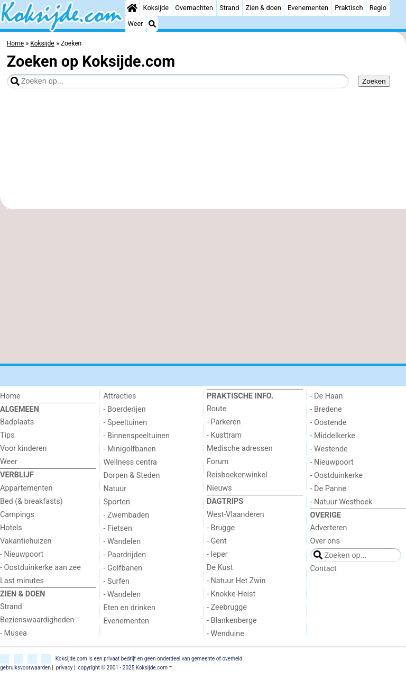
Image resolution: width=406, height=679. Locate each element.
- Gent (217, 541)
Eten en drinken (129, 607)
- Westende (329, 449)
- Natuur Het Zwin (236, 580)
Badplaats (17, 422)
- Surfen (117, 581)
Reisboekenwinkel (237, 474)
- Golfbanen (123, 568)
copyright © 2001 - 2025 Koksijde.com (123, 668)
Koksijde (156, 8)
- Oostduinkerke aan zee (40, 567)
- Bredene (326, 409)
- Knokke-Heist (231, 594)
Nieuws (219, 488)
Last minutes (22, 580)
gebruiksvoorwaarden (25, 668)
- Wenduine (225, 633)
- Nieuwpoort (21, 554)
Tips (7, 435)
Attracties (120, 396)
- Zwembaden (127, 515)
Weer (135, 24)
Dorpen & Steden (132, 475)
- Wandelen (122, 541)
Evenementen (308, 8)
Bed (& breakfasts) (31, 501)
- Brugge (221, 527)
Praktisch (349, 8)
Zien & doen (263, 8)
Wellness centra (130, 462)
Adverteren (328, 527)
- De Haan (326, 396)
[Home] (132, 8)
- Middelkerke (332, 435)
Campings (17, 514)
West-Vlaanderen (235, 514)
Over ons (325, 541)
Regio (378, 8)
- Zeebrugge (227, 607)
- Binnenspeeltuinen (137, 435)
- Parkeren (224, 422)
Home (10, 396)
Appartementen (26, 488)
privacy (64, 668)
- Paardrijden (125, 554)
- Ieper (217, 554)
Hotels (11, 527)
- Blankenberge (232, 620)
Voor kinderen (23, 448)
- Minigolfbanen (130, 449)
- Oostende (328, 422)
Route (216, 408)
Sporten (117, 501)
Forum (217, 461)
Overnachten (194, 8)
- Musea (13, 633)
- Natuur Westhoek (341, 501)
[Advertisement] (203, 286)
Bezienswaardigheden (37, 619)
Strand (229, 8)
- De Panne (328, 488)
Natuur (115, 488)
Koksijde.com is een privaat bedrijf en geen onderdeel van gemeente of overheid (149, 659)
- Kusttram (224, 435)
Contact (323, 568)
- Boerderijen (125, 409)
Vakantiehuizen (26, 541)
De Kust (220, 567)
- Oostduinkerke (336, 475)
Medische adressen (240, 448)
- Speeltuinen (125, 422)
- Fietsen (118, 528)
